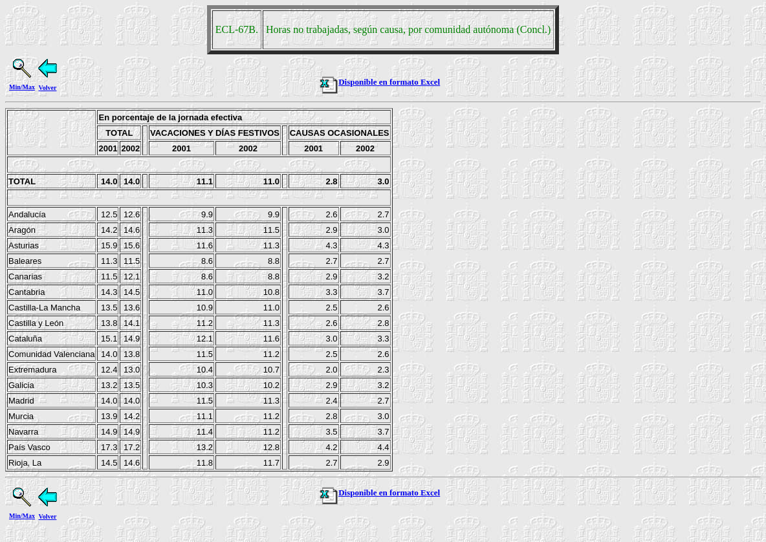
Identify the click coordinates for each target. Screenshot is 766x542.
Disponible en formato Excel (379, 82)
